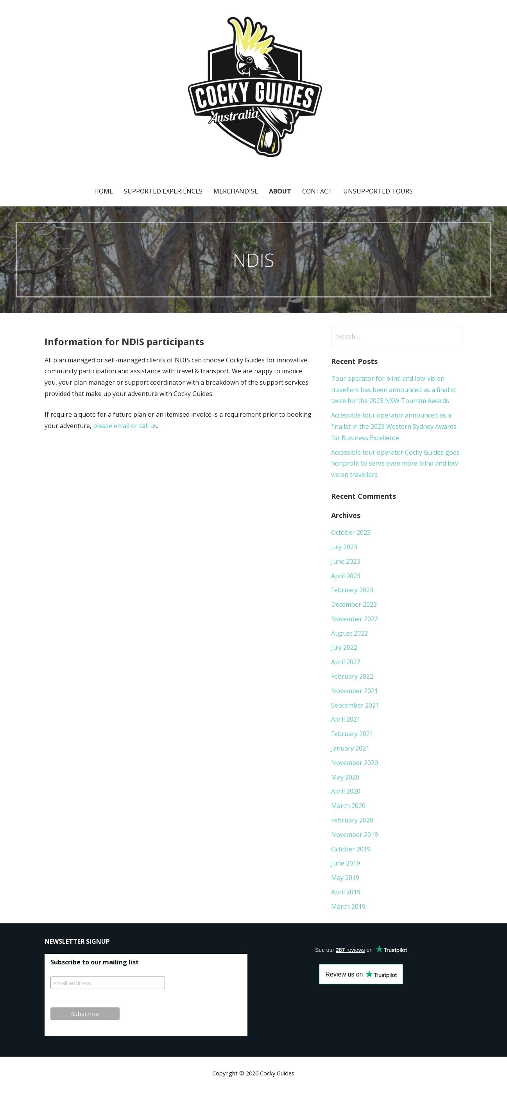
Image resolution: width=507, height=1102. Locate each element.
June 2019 (345, 863)
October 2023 (351, 532)
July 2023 (344, 547)
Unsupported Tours (378, 191)
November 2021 (354, 690)
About (280, 191)
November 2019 (354, 834)
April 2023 (345, 576)
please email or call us (125, 425)
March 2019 (348, 906)
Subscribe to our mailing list (94, 962)
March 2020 (348, 805)
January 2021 (350, 748)
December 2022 (354, 604)
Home (103, 191)
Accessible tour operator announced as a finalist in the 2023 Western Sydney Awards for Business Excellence (394, 426)
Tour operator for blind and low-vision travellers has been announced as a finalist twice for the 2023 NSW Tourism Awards (393, 389)
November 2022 (354, 619)
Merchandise (235, 191)
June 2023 (345, 561)
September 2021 (355, 705)
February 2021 (352, 733)
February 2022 (352, 676)
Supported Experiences (163, 191)
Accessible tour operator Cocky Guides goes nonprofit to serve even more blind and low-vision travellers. (395, 463)
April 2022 (345, 662)
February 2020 (352, 820)
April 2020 (345, 791)
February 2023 (352, 590)
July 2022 (344, 647)
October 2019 (351, 849)
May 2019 (345, 877)
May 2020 (345, 777)
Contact (317, 191)
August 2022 (349, 633)
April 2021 (345, 719)
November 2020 (354, 762)
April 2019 (345, 892)
